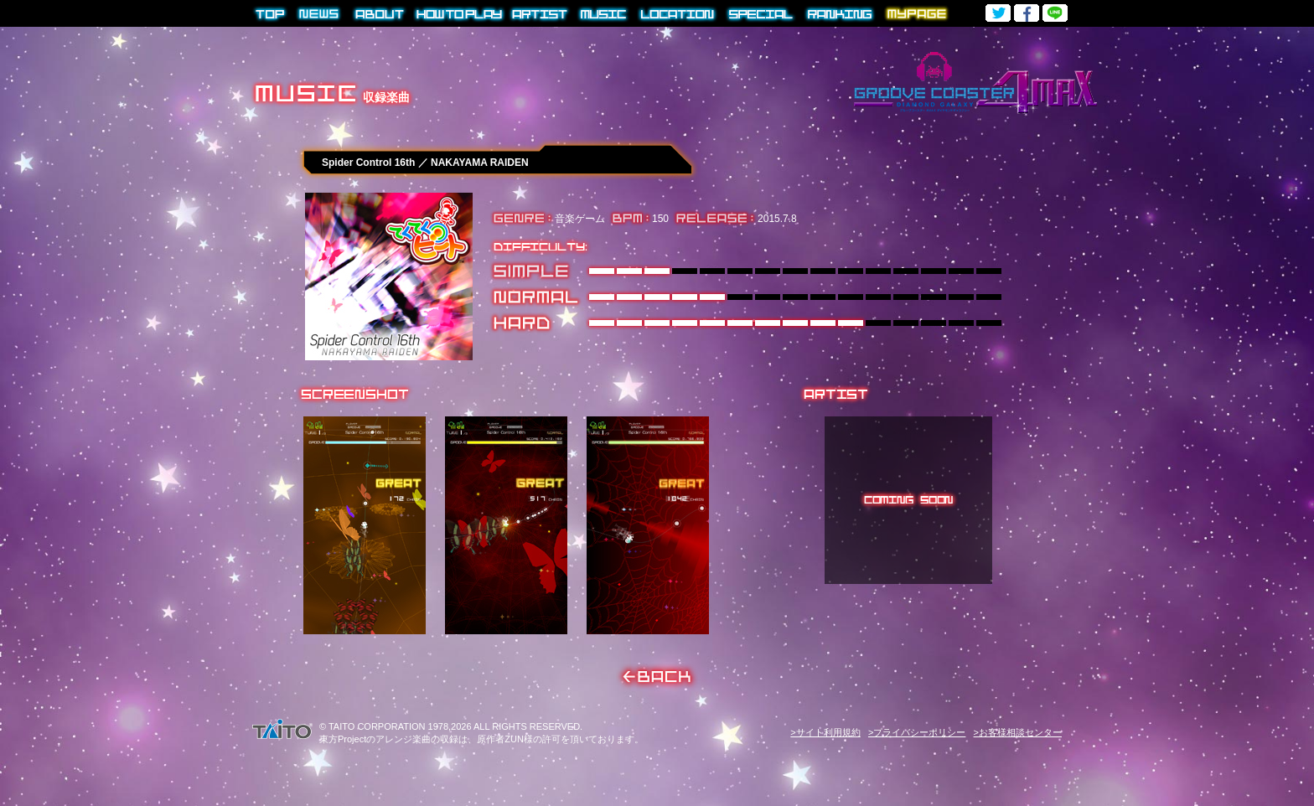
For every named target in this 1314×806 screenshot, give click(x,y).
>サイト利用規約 (825, 732)
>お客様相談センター (1018, 732)
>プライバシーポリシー (916, 732)
